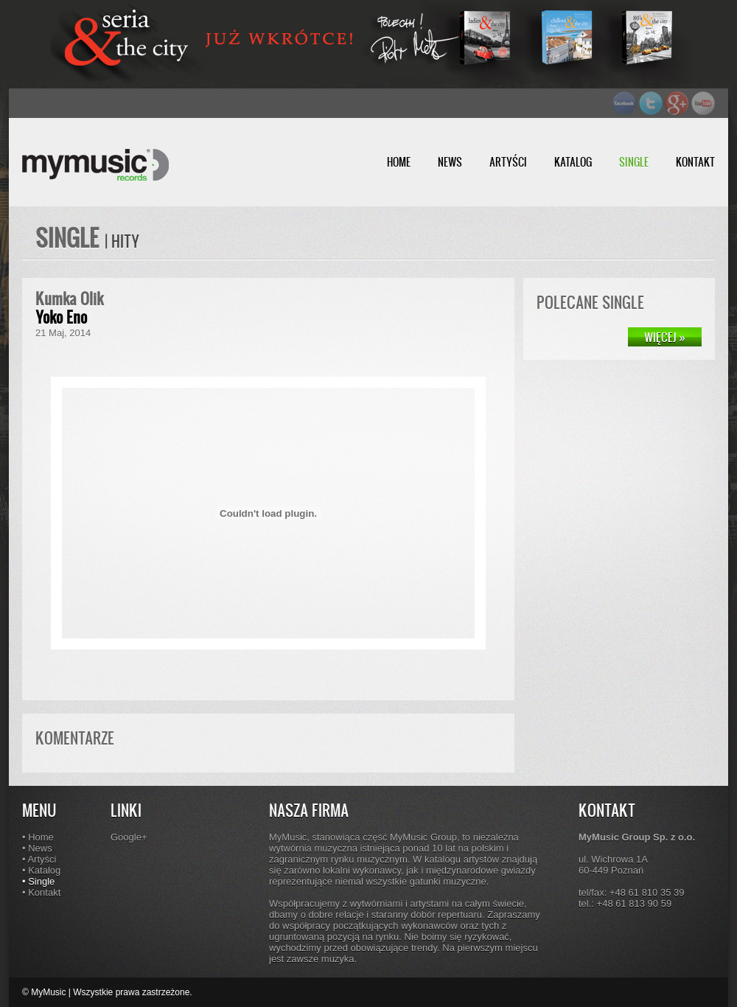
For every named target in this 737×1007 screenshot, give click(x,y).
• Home (38, 837)
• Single (38, 881)
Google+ (129, 837)
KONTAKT (695, 162)
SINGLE (634, 162)
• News (37, 848)
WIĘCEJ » (664, 337)
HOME (399, 162)
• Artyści (39, 859)
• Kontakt (41, 892)
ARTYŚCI (508, 162)
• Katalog (41, 870)
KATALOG (573, 162)
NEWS (450, 162)
